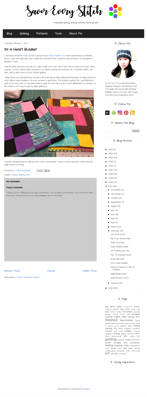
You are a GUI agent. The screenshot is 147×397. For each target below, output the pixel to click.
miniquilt (136, 331)
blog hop (135, 309)
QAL (125, 336)
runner (108, 342)
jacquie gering (113, 326)
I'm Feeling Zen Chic (120, 250)
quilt (138, 336)
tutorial (137, 348)
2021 (110, 170)
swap (107, 348)
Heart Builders (29, 55)
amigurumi (128, 307)
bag (122, 309)
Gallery (24, 33)
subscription (135, 345)
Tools (58, 33)
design (108, 314)
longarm (127, 328)
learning (108, 328)
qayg (132, 336)
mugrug (108, 334)
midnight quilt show (114, 331)
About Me (75, 33)
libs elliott (118, 328)
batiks (127, 309)
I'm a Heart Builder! (119, 263)
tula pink (127, 348)
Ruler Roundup (117, 242)
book (112, 312)
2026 (110, 149)
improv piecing (117, 323)
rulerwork (136, 340)
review (128, 339)
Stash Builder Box (57, 55)
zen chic (114, 353)
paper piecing (127, 334)
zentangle (123, 354)
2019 (110, 178)
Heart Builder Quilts (119, 246)
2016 (110, 288)
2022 (110, 166)
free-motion (126, 320)
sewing (109, 345)
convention (127, 311)
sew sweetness (132, 342)
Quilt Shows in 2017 (119, 278)
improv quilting (129, 323)
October (115, 198)
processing (116, 336)
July (113, 210)
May (113, 218)
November (116, 194)
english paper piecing (124, 316)
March (114, 226)
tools (113, 348)
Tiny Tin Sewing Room (120, 255)
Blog (9, 33)
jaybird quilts (126, 326)
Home (51, 270)
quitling (121, 340)
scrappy (117, 342)
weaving (120, 351)
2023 (110, 161)
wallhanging (110, 351)
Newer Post (12, 270)
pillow (107, 336)
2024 (110, 157)
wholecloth (136, 351)
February (115, 231)
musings (116, 333)
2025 (110, 153)
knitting (137, 326)
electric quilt (125, 314)
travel (119, 348)
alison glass (116, 306)
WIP (28, 175)
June (113, 214)
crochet (137, 312)
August (114, 206)
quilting (22, 175)
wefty (128, 351)
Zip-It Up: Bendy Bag (120, 238)
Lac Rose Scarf (117, 234)
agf (106, 306)
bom (107, 311)
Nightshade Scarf (118, 274)
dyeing (115, 314)
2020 (110, 174)
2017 (110, 186)
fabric (138, 317)
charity (14, 175)
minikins (128, 331)
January (115, 283)
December (116, 189)
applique (116, 309)
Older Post (90, 270)
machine (136, 328)
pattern (137, 334)
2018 (110, 182)
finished (111, 320)
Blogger (85, 389)
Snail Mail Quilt (117, 259)
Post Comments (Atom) (28, 277)
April (113, 222)
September (116, 202)
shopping (118, 345)
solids (126, 345)
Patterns (41, 33)
